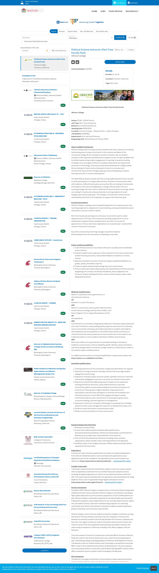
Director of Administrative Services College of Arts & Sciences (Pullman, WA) (48, 346)
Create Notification (59, 51)
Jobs (102, 11)
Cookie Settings (142, 568)
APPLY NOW (120, 62)
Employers (133, 2)
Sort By (24, 51)
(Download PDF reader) (122, 461)
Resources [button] (131, 11)
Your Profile (116, 11)
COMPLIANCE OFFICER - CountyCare (48, 240)
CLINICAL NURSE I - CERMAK (45, 303)
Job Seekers (119, 2)
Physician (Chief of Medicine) (45, 155)
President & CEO (28, 76)
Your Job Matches (86, 31)
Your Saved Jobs (102, 31)
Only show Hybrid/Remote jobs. (36, 41)
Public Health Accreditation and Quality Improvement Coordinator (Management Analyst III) (49, 371)
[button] (132, 37)
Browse (62, 31)
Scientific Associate (42, 521)
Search (53, 31)
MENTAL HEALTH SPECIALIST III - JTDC (49, 114)
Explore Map (72, 31)
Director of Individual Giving (45, 393)
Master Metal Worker (42, 491)
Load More (44, 550)
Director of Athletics (42, 177)
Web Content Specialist (43, 437)
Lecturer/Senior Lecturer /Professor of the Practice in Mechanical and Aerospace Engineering (49, 415)
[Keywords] (44, 37)
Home (94, 11)
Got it (153, 568)
